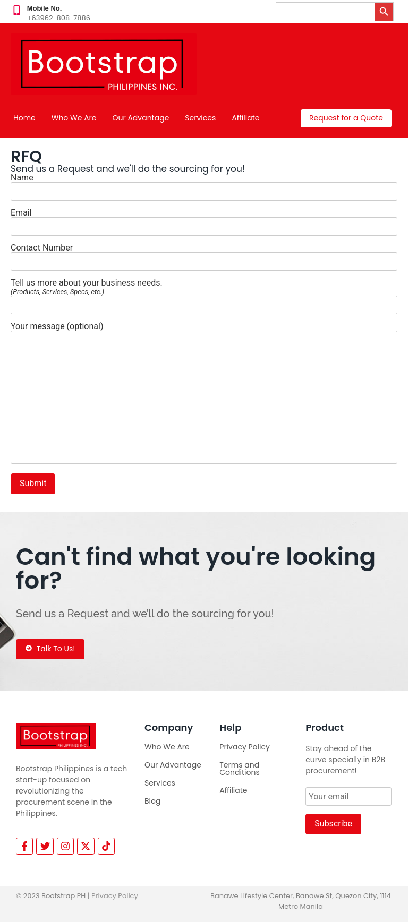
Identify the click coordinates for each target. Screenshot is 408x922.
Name (204, 185)
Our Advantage (141, 118)
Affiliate (245, 118)
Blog (152, 801)
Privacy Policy (244, 747)
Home (24, 118)
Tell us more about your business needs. (204, 294)
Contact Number (204, 255)
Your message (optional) (204, 394)
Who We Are (74, 118)
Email (204, 220)
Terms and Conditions (239, 769)
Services (200, 118)
